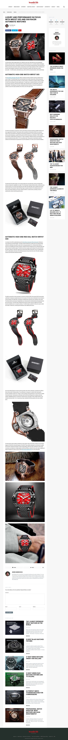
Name (6, 606)
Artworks (23, 6)
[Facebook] (51, 19)
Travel (58, 6)
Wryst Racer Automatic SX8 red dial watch (30, 242)
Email (20, 606)
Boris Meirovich (12, 25)
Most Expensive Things (11, 622)
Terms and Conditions (36, 736)
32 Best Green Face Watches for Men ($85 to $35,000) (34, 674)
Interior (10, 6)
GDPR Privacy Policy (44, 736)
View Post (28, 635)
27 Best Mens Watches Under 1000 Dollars (34, 657)
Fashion (53, 6)
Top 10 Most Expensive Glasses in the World (56, 186)
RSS (54, 736)
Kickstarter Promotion (27, 736)
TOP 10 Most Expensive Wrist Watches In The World (34, 623)
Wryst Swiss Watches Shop (27, 449)
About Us (15, 736)
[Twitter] (56, 19)
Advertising (19, 736)
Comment (7, 592)
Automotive (47, 6)
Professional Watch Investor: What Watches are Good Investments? (34, 711)
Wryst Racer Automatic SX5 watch (13, 77)
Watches (15, 640)
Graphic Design (40, 6)
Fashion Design (10, 640)
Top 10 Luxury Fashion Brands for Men (56, 163)
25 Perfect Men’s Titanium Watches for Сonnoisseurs (34, 692)
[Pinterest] (62, 19)
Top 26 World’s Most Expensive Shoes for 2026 (56, 65)
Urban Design (16, 6)
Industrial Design (31, 6)
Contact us (51, 736)
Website (34, 606)
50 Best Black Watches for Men (35, 640)
